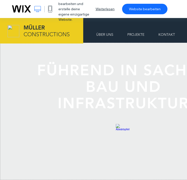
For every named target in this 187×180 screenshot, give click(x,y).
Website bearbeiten (145, 9)
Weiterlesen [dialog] (105, 9)
